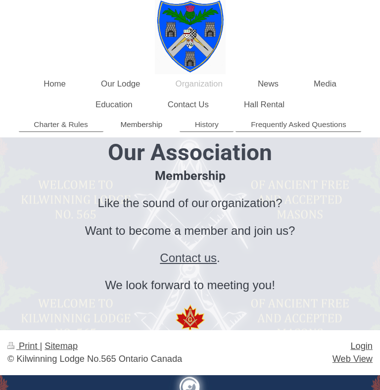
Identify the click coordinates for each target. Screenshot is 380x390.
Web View (352, 359)
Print (23, 346)
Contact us (188, 257)
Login (361, 346)
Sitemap (61, 346)
